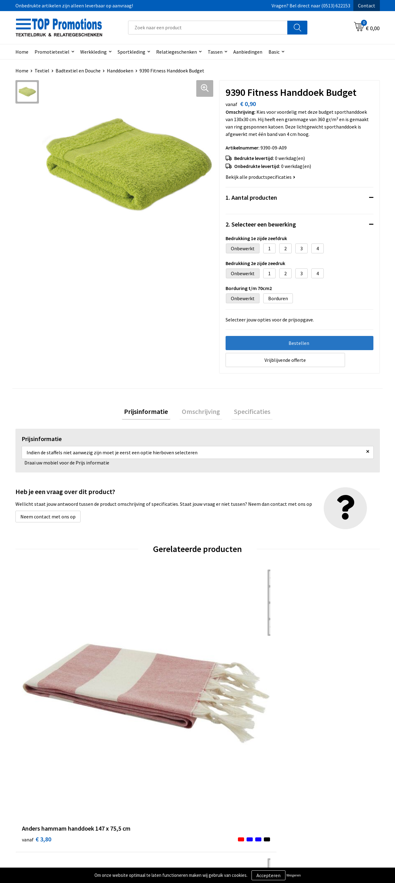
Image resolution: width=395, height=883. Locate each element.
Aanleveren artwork (316, 791)
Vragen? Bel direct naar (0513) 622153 (311, 5)
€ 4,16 (127, 681)
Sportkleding (131, 52)
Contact (366, 5)
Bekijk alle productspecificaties (260, 177)
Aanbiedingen (247, 52)
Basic (274, 52)
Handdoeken (120, 70)
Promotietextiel (52, 52)
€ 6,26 (218, 681)
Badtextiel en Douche (78, 70)
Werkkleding (93, 52)
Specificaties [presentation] (247, 412)
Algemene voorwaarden (230, 782)
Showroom (306, 782)
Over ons (124, 782)
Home (21, 52)
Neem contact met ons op (48, 519)
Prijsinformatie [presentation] (151, 412)
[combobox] (208, 28)
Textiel (42, 70)
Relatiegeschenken (176, 52)
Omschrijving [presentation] (201, 412)
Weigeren (293, 875)
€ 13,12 (311, 690)
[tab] (151, 413)
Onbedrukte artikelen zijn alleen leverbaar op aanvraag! (74, 5)
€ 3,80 (36, 681)
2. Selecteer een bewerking (261, 224)
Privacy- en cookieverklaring (235, 791)
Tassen (215, 52)
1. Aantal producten (251, 197)
